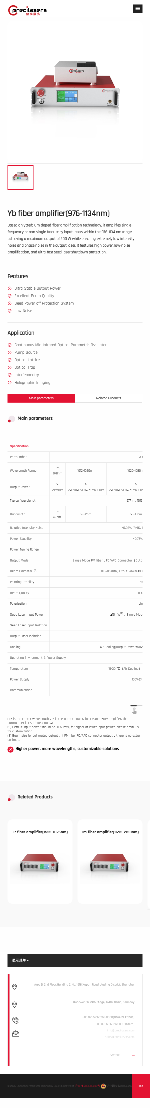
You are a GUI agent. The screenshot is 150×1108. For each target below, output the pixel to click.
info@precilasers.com (120, 1030)
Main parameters (41, 398)
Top (140, 1086)
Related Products (108, 398)
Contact (122, 1054)
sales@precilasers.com (119, 1037)
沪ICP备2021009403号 (87, 1086)
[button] (137, 8)
